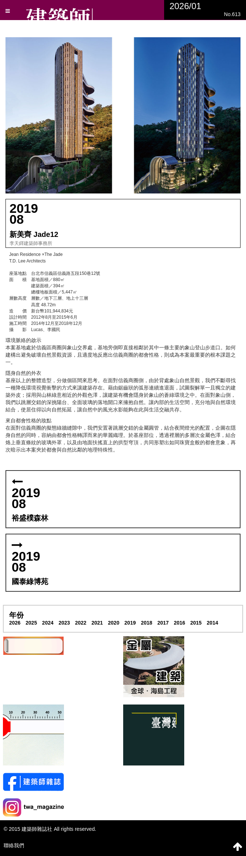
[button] (123, 115)
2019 (130, 623)
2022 (80, 623)
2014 (212, 623)
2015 (196, 623)
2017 (163, 623)
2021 (97, 623)
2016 (179, 623)
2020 (113, 623)
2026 (14, 623)
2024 (47, 623)
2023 (64, 623)
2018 (146, 623)
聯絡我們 (14, 845)
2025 (31, 623)
